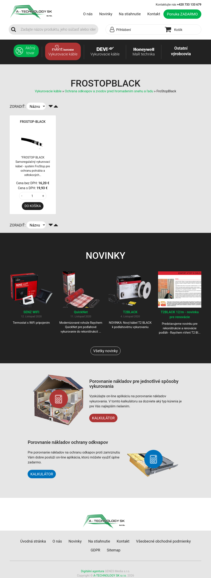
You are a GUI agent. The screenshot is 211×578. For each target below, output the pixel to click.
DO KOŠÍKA (33, 206)
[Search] (58, 29)
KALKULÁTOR (103, 418)
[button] (134, 30)
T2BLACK (130, 312)
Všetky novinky (105, 351)
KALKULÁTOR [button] (41, 474)
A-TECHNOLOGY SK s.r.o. (110, 575)
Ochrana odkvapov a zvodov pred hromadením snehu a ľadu (109, 91)
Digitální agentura (92, 571)
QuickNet (81, 312)
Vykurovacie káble (48, 91)
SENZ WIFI (31, 312)
